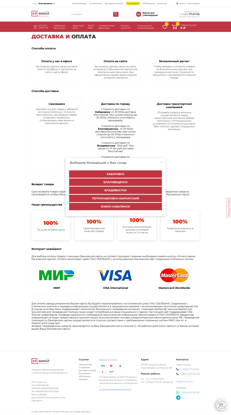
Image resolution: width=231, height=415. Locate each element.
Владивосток (115, 190)
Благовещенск (115, 182)
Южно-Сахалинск (115, 206)
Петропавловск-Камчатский (115, 198)
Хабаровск (115, 173)
